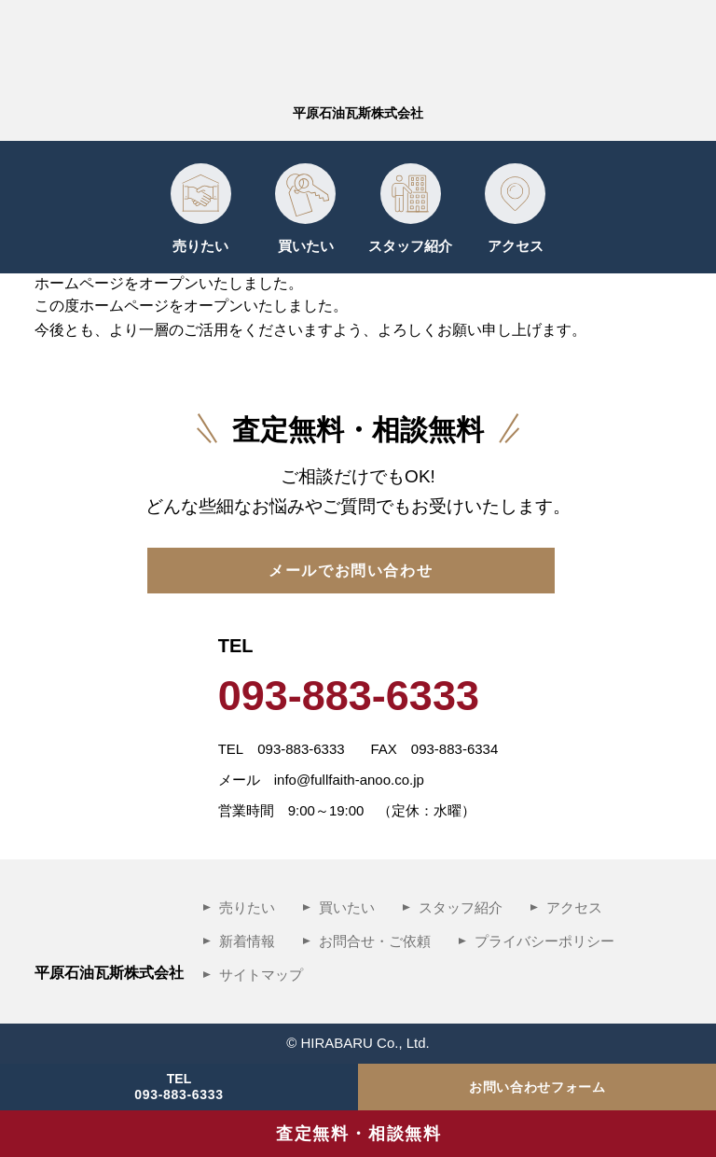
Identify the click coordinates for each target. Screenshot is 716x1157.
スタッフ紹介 (410, 246)
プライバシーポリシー (544, 941)
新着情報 (247, 941)
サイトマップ (261, 975)
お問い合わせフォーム (537, 1087)
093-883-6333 (179, 1094)
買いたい (306, 246)
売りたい (200, 246)
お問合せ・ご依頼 (375, 941)
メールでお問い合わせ (350, 570)
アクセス (516, 246)
